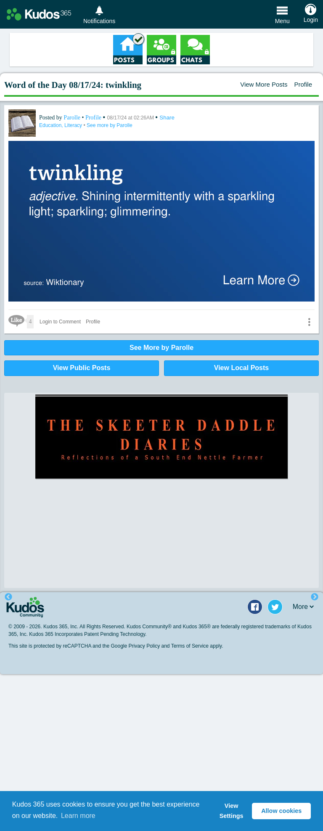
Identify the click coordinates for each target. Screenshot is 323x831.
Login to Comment (60, 322)
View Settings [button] (232, 810)
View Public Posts (82, 367)
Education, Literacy (61, 125)
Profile (303, 84)
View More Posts (263, 84)
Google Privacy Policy (135, 646)
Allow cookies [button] (281, 810)
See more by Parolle (109, 125)
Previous (8, 597)
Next (314, 597)
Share (167, 117)
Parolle (73, 117)
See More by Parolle (161, 347)
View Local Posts (241, 367)
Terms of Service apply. (197, 646)
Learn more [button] (78, 815)
